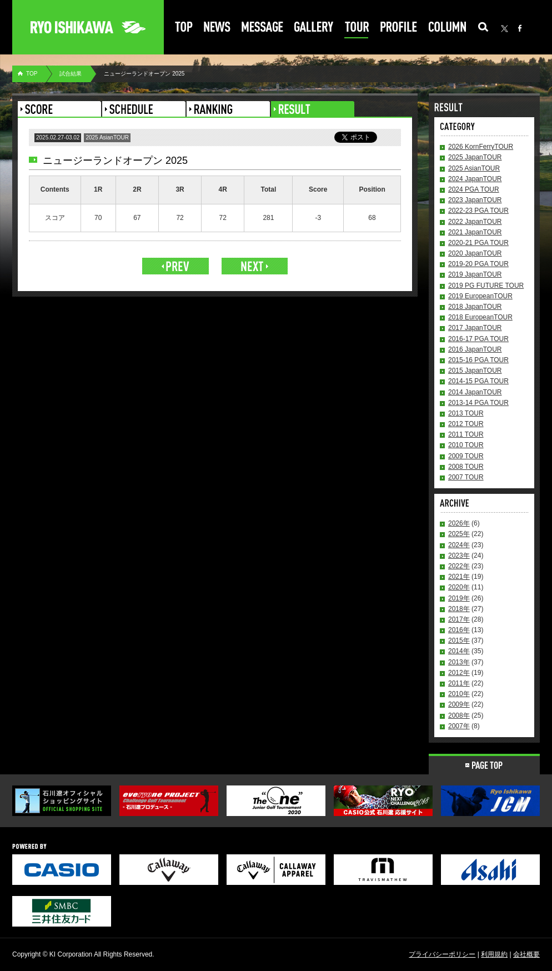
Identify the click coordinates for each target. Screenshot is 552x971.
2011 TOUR (466, 434)
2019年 (459, 598)
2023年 (459, 555)
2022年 (459, 566)
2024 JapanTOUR (475, 179)
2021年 (459, 576)
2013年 (459, 662)
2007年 (459, 726)
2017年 (459, 619)
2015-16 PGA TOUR (478, 360)
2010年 (459, 694)
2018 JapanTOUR (475, 307)
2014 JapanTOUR (475, 392)
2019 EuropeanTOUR (480, 296)
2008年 (459, 715)
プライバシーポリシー (442, 954)
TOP (31, 74)
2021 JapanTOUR (475, 232)
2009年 (459, 704)
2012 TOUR (466, 424)
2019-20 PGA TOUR (478, 264)
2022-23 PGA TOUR (478, 210)
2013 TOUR (466, 413)
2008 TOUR (466, 467)
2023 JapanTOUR (475, 200)
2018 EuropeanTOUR (480, 317)
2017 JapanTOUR (475, 328)
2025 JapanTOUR (475, 157)
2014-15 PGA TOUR (478, 381)
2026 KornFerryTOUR (480, 147)
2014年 (459, 651)
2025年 (459, 534)
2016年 (459, 630)
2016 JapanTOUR (475, 349)
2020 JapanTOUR (475, 253)
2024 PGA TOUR (473, 189)
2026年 (459, 523)
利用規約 (494, 954)
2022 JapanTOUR (475, 222)
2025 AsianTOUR (474, 168)
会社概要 (526, 954)
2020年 (459, 587)
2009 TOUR (466, 456)
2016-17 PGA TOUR (478, 339)
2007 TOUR (466, 477)
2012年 (459, 673)
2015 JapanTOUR (475, 370)
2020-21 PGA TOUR (478, 243)
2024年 (459, 545)
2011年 (459, 683)
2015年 (459, 640)
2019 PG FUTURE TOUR (486, 285)
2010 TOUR (466, 445)
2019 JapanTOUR (475, 274)
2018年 (459, 609)
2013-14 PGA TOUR (478, 403)
